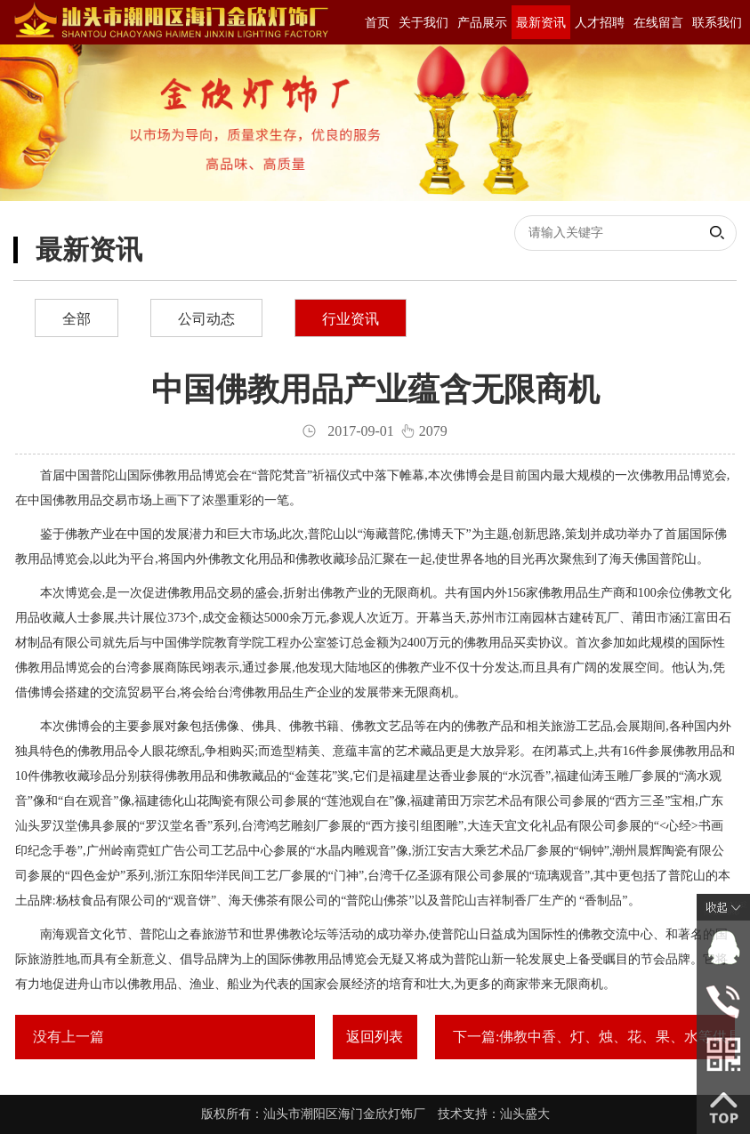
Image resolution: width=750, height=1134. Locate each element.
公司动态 (206, 318)
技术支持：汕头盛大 (494, 1114)
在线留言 (658, 22)
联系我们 (717, 22)
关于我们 (423, 22)
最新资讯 (541, 22)
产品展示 (482, 22)
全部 (76, 318)
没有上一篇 (68, 1036)
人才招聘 (600, 22)
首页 (377, 22)
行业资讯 (350, 318)
